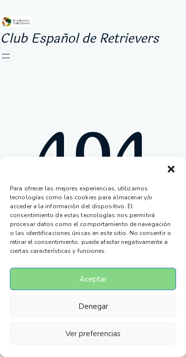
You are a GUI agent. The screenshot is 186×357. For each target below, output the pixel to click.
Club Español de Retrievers (79, 38)
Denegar (93, 306)
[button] (171, 169)
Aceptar (93, 279)
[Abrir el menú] (6, 56)
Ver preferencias (93, 334)
